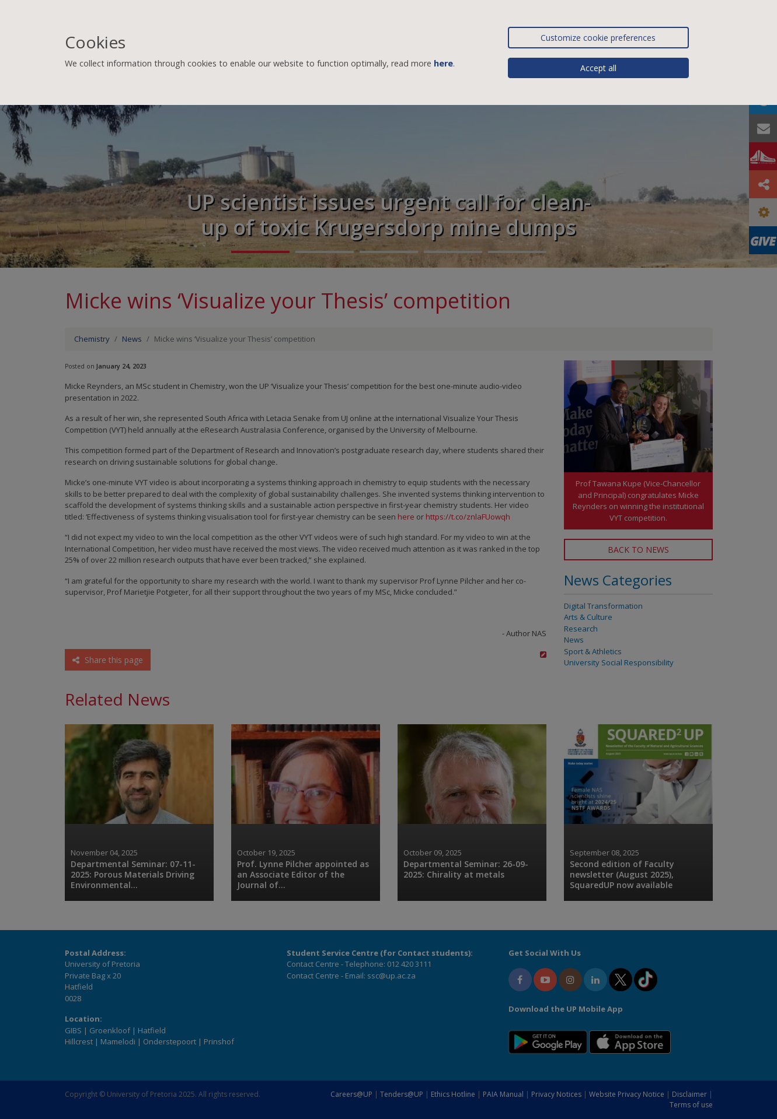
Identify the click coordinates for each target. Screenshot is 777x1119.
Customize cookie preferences (598, 37)
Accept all (598, 67)
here (443, 63)
